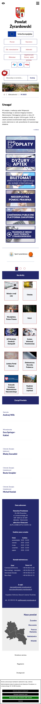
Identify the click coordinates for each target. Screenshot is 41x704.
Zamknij (20, 701)
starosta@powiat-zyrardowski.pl (20, 587)
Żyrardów (33, 620)
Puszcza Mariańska (33, 630)
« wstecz (36, 129)
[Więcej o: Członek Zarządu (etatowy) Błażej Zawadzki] (17, 451)
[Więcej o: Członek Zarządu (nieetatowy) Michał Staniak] (17, 489)
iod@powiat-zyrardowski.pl (27, 600)
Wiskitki (34, 641)
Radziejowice (32, 636)
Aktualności (12, 94)
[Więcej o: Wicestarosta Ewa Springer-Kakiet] (17, 433)
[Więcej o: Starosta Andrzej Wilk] (17, 414)
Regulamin (20, 664)
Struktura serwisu (20, 655)
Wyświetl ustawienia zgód (20, 694)
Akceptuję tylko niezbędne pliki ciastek (20, 697)
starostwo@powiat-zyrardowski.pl (20, 589)
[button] (3, 3)
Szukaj (32, 78)
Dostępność (21, 673)
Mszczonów (32, 625)
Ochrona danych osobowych (20, 691)
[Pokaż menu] (37, 3)
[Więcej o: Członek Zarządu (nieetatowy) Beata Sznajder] (17, 470)
